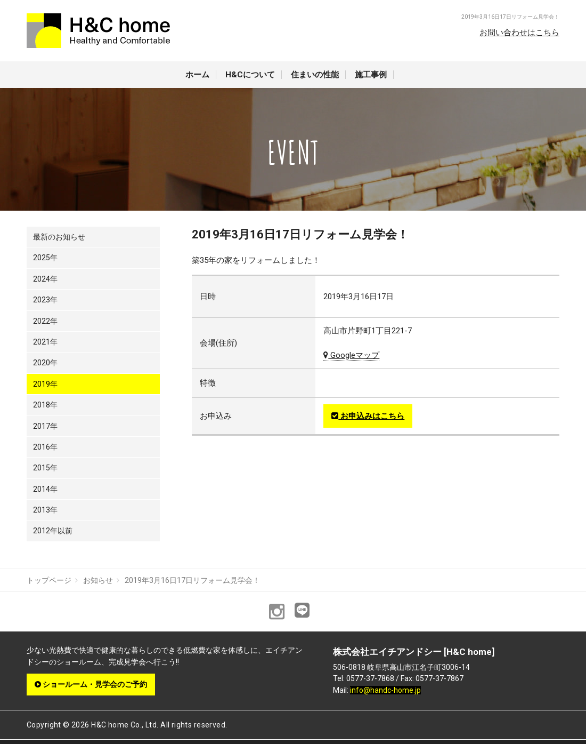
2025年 (45, 257)
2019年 (45, 384)
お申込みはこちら (367, 416)
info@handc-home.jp (385, 690)
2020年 (45, 362)
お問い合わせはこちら (519, 32)
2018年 (45, 405)
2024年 (45, 279)
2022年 (45, 321)
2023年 (45, 299)
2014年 (45, 489)
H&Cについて (250, 74)
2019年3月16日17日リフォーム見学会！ (192, 580)
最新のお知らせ (59, 237)
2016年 (45, 447)
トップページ (49, 580)
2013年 (45, 510)
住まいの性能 (315, 74)
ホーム (197, 74)
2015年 (45, 467)
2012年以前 (52, 530)
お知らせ (98, 580)
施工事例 (371, 74)
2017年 (45, 426)
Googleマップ (351, 355)
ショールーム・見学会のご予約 (91, 684)
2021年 (45, 342)
